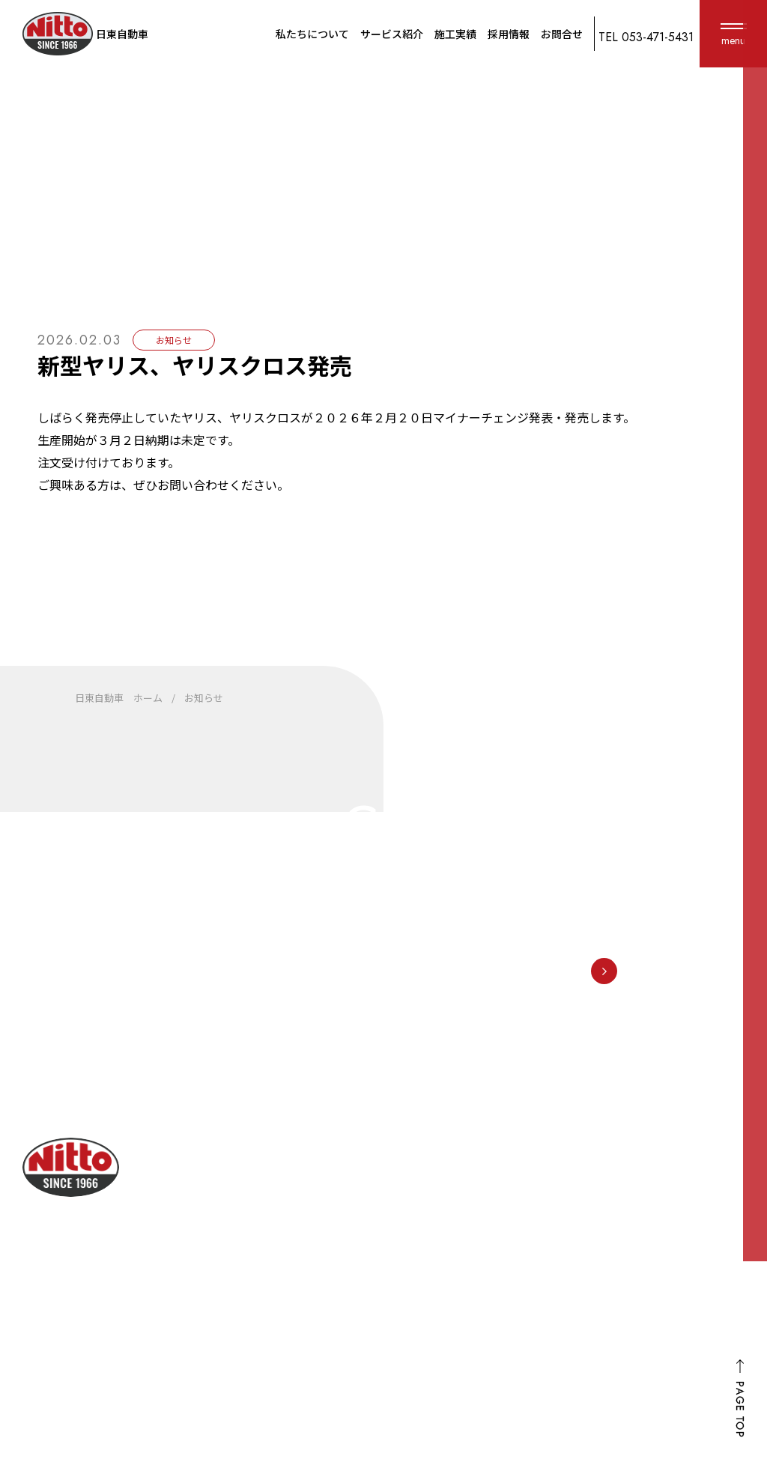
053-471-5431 (486, 939)
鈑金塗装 (563, 1210)
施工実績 (455, 33)
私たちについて (312, 33)
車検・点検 (569, 1183)
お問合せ (562, 33)
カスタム (563, 1317)
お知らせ (704, 1227)
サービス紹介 (391, 33)
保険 (551, 1237)
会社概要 (416, 1226)
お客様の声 (716, 1188)
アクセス (416, 1253)
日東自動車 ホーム (119, 698)
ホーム (703, 1305)
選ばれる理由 (428, 1199)
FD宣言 (699, 1266)
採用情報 (509, 33)
